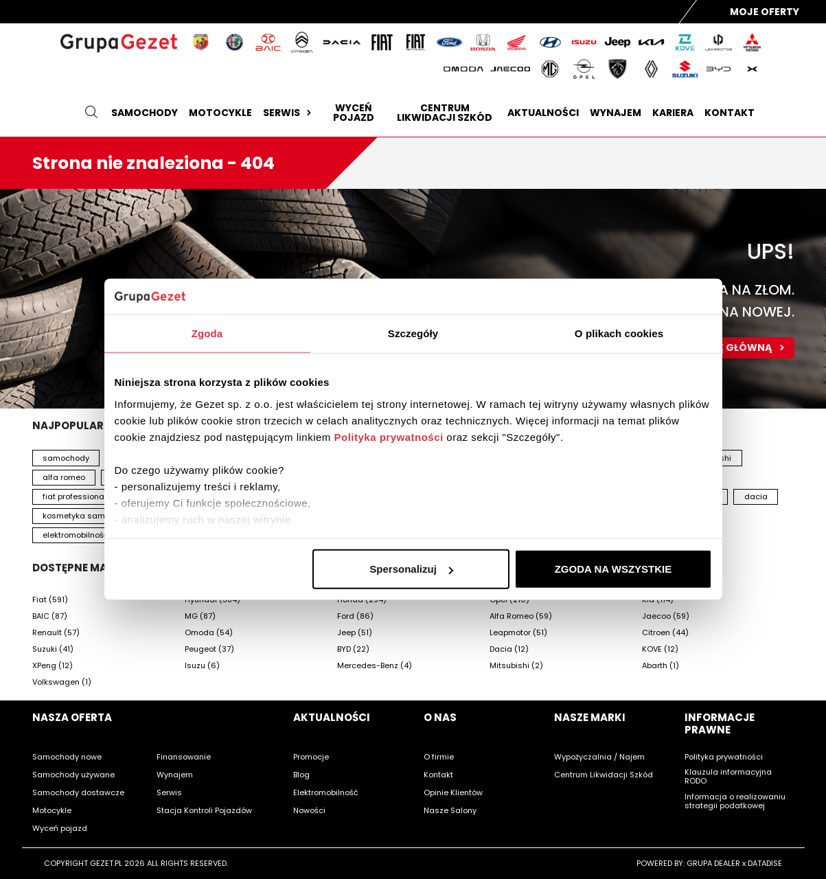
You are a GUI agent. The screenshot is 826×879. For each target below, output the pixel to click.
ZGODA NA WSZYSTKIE (613, 569)
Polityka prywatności (388, 437)
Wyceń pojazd (353, 112)
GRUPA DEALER (713, 863)
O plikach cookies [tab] (619, 333)
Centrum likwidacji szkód (444, 112)
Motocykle (220, 112)
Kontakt (729, 112)
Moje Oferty (764, 12)
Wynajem (615, 112)
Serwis (288, 112)
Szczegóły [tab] (413, 333)
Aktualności (543, 112)
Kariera (672, 112)
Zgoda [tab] (207, 333)
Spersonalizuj (411, 569)
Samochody (144, 112)
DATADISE (765, 863)
